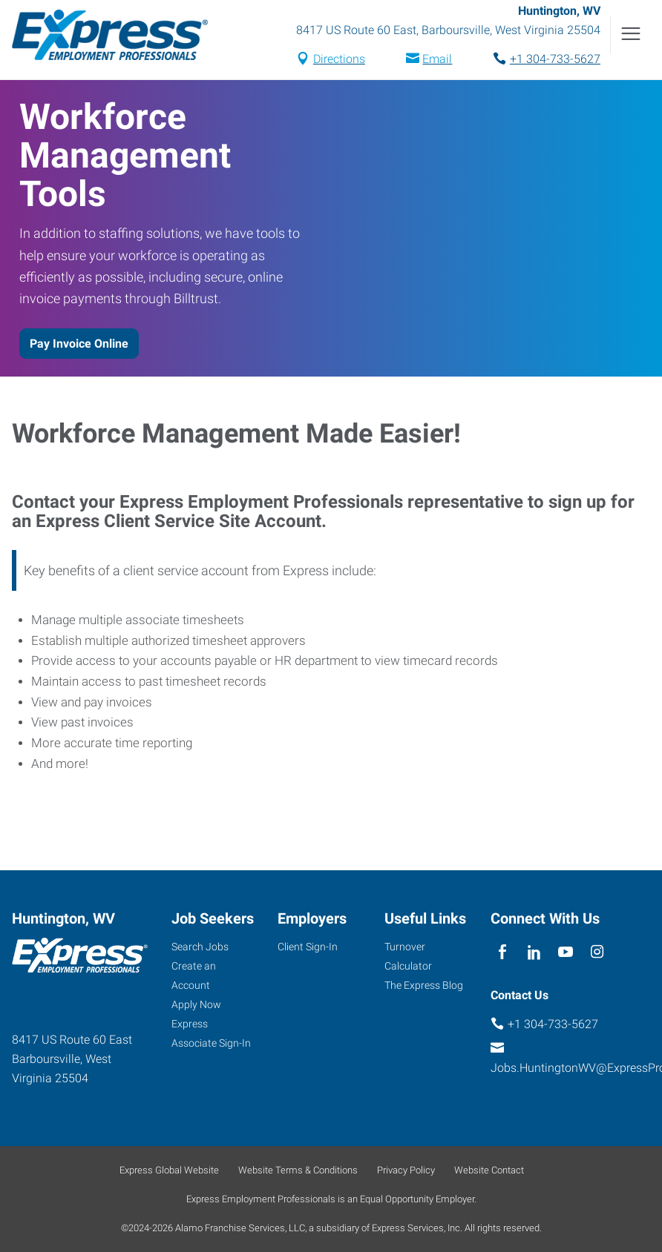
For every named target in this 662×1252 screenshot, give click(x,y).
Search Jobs (200, 947)
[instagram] (597, 952)
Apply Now (196, 1004)
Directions (339, 59)
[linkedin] (534, 952)
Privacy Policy (406, 1170)
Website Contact (489, 1170)
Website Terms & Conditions (298, 1170)
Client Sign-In (308, 947)
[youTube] (566, 952)
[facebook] (503, 952)
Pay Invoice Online (79, 344)
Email (437, 59)
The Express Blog (423, 985)
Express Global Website (169, 1170)
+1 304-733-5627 (555, 59)
